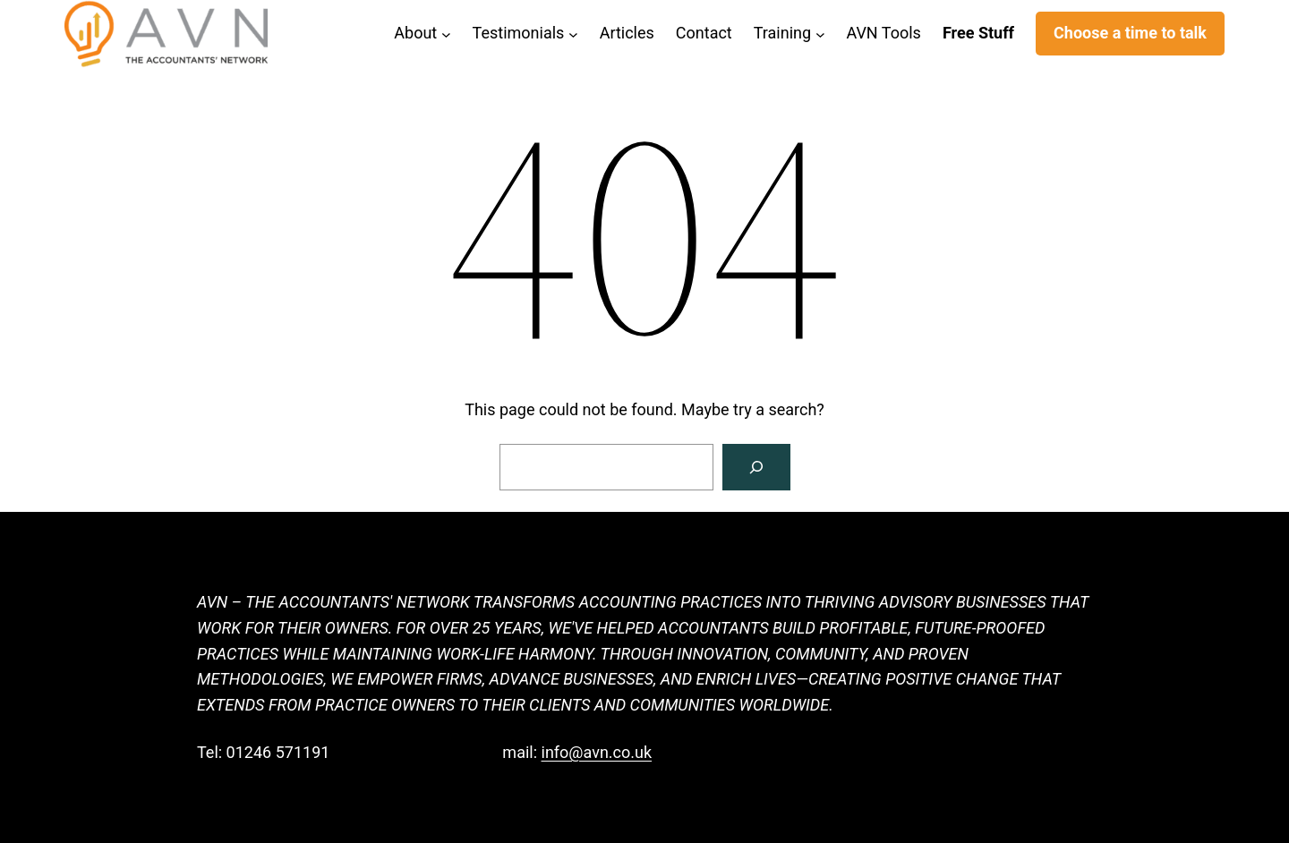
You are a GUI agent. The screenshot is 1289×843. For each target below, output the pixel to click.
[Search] (756, 467)
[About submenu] (446, 33)
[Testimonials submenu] (573, 33)
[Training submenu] (820, 33)
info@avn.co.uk (597, 752)
